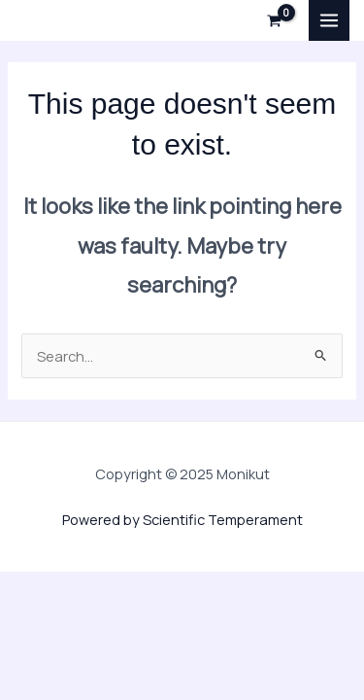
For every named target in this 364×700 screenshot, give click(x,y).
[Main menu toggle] (329, 20)
